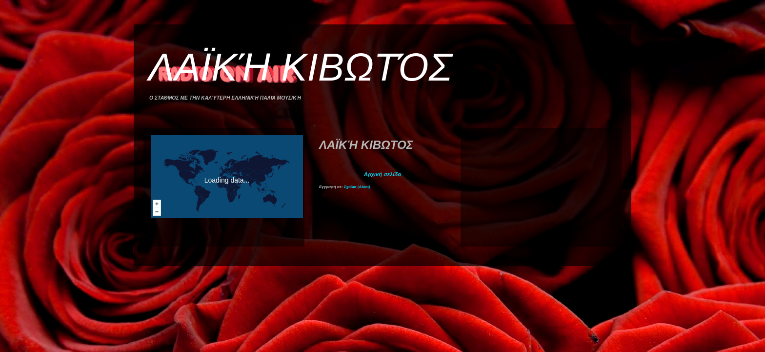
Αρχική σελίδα (382, 174)
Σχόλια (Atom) (357, 187)
